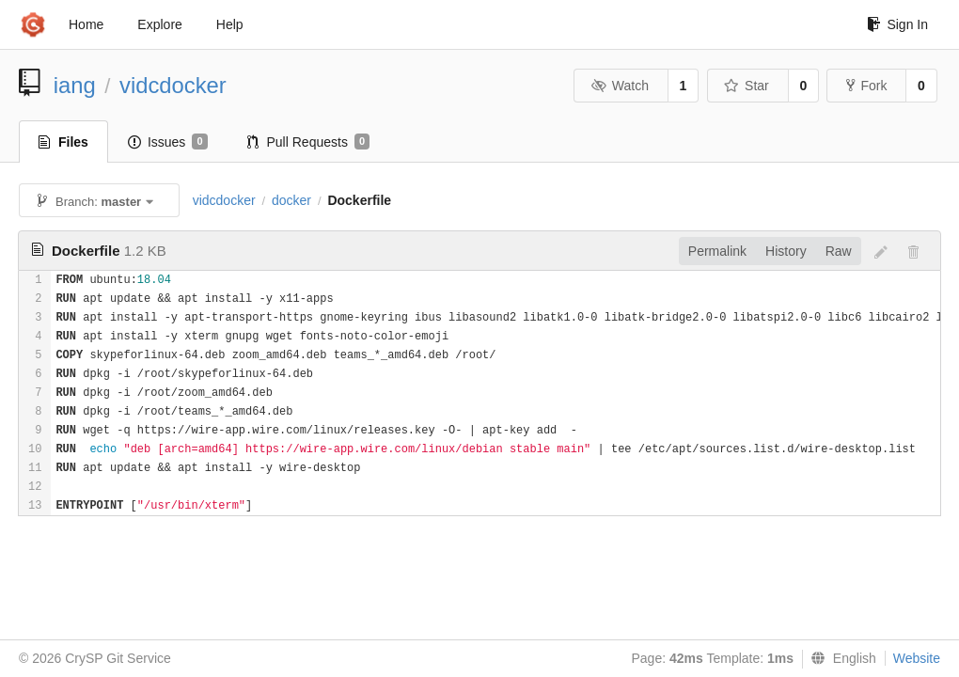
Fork (866, 85)
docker (291, 200)
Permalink (717, 251)
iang (75, 85)
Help (230, 24)
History (786, 251)
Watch (619, 85)
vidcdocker (173, 85)
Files (63, 142)
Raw (838, 251)
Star (746, 85)
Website (916, 658)
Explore (159, 24)
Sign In (897, 24)
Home (86, 24)
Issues (168, 142)
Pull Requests (308, 142)
